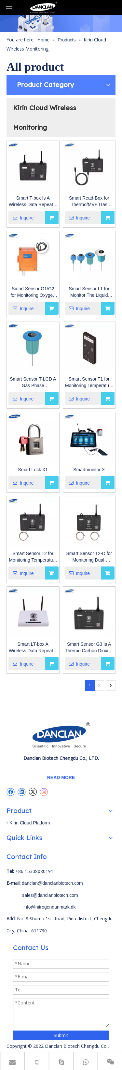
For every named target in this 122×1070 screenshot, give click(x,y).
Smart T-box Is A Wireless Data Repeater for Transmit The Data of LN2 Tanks (33, 201)
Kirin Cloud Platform (29, 822)
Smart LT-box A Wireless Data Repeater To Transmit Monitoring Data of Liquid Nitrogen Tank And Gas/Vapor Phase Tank (33, 647)
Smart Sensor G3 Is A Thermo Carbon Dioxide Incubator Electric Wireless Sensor (89, 647)
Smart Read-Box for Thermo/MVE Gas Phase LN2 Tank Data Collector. (89, 201)
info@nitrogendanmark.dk (49, 907)
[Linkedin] (22, 792)
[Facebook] (11, 792)
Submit (61, 1035)
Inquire (21, 217)
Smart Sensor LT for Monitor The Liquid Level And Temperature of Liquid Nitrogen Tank (89, 292)
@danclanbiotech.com (55, 895)
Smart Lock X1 (33, 469)
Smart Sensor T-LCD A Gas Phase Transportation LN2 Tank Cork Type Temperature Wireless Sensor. (33, 382)
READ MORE (61, 777)
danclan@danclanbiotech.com (52, 883)
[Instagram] (44, 792)
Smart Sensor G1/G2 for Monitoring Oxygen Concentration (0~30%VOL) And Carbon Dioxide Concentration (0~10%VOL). (32, 292)
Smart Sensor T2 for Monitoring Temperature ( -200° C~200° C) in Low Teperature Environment (33, 557)
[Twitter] (33, 792)
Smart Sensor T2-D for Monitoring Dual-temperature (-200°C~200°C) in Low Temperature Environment (89, 557)
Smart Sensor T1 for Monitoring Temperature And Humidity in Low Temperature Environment (89, 382)
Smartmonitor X (89, 469)
